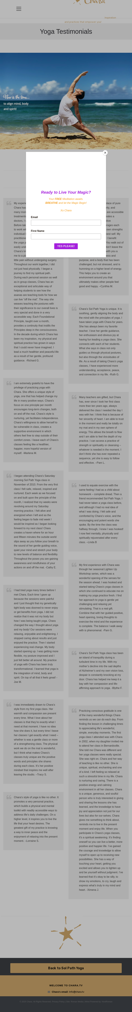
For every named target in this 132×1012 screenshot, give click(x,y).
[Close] (105, 152)
